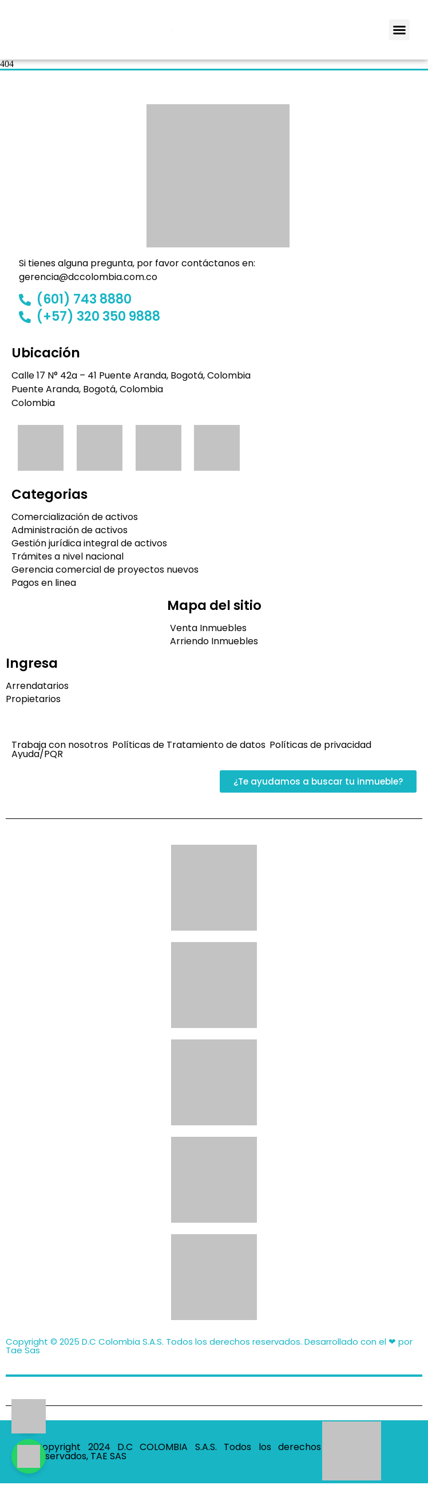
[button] (399, 29)
